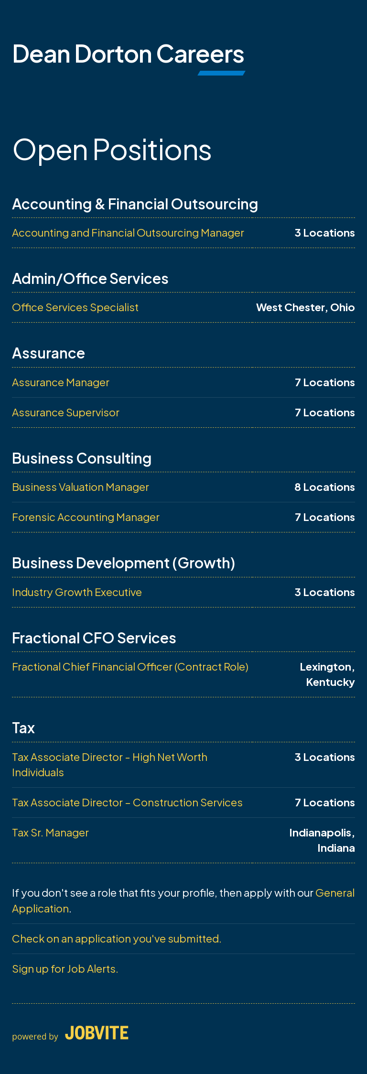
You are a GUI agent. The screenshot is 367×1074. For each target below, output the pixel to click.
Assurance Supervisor (65, 412)
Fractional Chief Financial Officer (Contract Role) (130, 666)
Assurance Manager (60, 382)
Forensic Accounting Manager (86, 516)
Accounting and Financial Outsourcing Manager (128, 232)
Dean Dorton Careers (128, 53)
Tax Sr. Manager (50, 832)
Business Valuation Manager (80, 486)
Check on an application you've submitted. (117, 938)
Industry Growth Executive (77, 591)
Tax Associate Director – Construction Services (127, 802)
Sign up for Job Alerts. (65, 968)
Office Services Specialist (75, 307)
